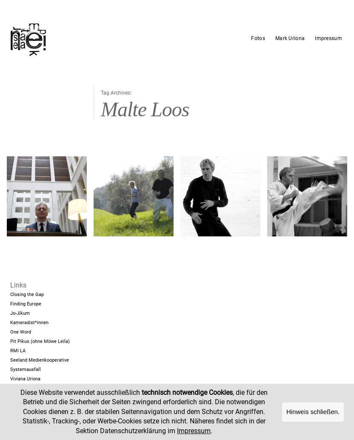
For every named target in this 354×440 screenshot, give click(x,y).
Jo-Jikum (20, 313)
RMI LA (18, 351)
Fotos (258, 38)
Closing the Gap (27, 294)
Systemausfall (25, 369)
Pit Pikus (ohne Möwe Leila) (40, 341)
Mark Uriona (290, 38)
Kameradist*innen (29, 322)
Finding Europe (25, 304)
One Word (20, 332)
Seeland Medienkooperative (39, 360)
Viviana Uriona (25, 379)
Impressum (328, 38)
